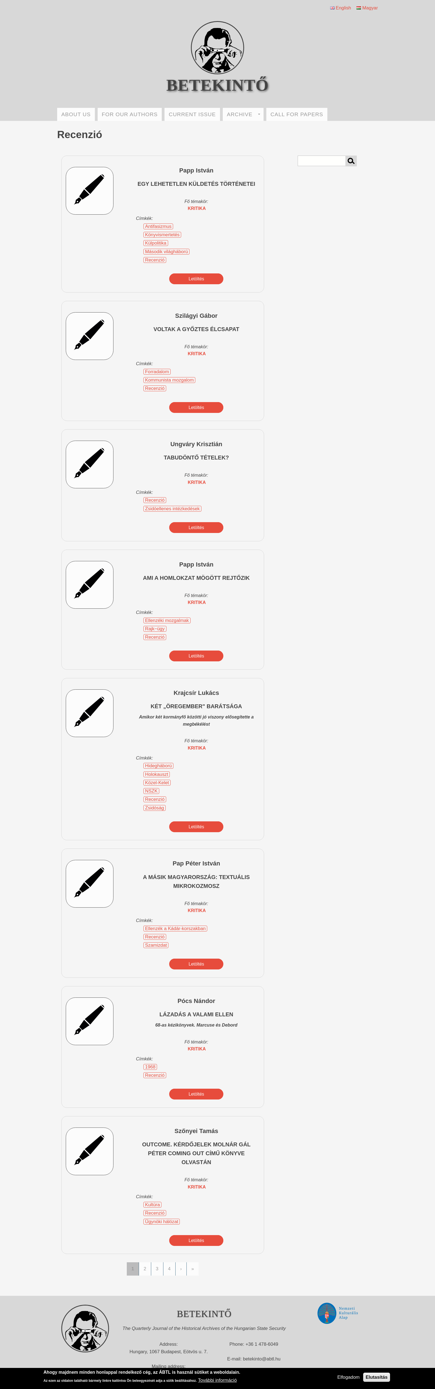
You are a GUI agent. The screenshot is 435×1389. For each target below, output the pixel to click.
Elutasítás (377, 1377)
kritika (197, 208)
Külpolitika (155, 243)
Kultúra (152, 1204)
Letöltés (196, 278)
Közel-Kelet (157, 782)
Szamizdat (156, 945)
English (340, 8)
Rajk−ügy (155, 628)
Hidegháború (158, 765)
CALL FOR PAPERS (296, 114)
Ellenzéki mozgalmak (167, 620)
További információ (217, 1380)
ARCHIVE (243, 114)
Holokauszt (156, 774)
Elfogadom (348, 1377)
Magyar (367, 8)
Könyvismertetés (162, 234)
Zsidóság (154, 808)
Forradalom (157, 371)
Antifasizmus (158, 226)
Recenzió (155, 260)
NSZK (151, 791)
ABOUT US (76, 114)
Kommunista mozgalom (169, 380)
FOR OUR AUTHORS (130, 114)
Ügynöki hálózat (161, 1221)
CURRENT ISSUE (192, 114)
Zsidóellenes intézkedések (172, 508)
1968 (150, 1067)
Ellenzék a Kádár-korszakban (175, 928)
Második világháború (166, 251)
